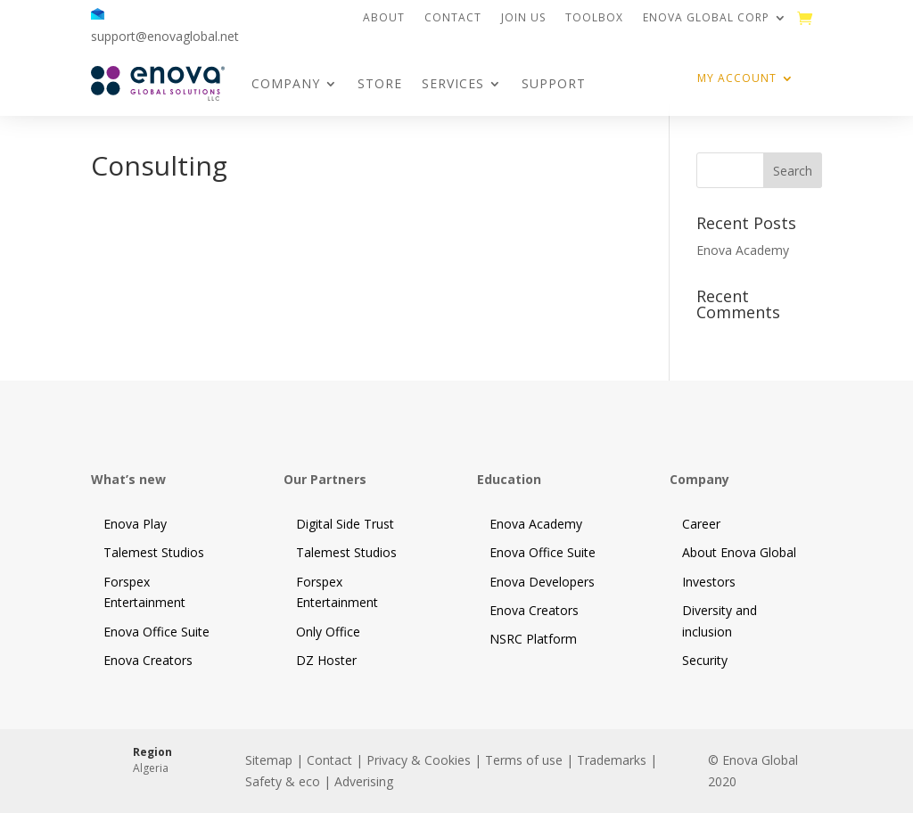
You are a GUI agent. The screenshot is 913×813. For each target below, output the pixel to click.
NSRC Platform (533, 638)
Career (701, 523)
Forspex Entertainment (144, 592)
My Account (737, 79)
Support (554, 83)
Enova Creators (148, 660)
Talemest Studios (153, 552)
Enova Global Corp (706, 18)
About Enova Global (739, 552)
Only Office (328, 631)
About (384, 18)
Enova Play (135, 523)
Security (705, 660)
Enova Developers (542, 581)
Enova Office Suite (156, 631)
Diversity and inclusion (719, 621)
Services (453, 83)
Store (380, 83)
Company (285, 83)
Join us (523, 18)
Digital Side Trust (345, 523)
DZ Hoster (326, 660)
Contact (452, 18)
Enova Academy (742, 250)
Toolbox (594, 18)
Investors (709, 581)
